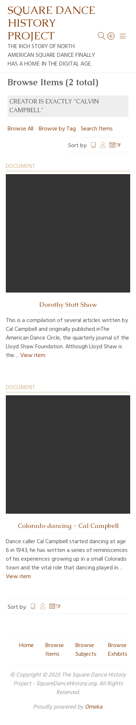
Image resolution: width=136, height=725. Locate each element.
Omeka (93, 707)
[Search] (111, 36)
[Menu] (123, 36)
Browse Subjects (85, 650)
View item (32, 355)
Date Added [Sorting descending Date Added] (115, 145)
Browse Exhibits (117, 650)
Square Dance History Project (51, 23)
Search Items (97, 129)
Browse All (20, 129)
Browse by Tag (57, 129)
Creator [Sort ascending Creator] (103, 145)
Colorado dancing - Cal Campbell (68, 526)
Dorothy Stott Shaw (68, 305)
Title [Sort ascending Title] (93, 145)
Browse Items (54, 650)
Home (26, 645)
